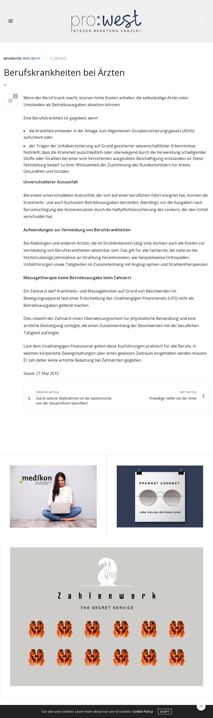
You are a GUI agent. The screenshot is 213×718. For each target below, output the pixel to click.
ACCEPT (165, 712)
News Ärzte (31, 58)
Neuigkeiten (12, 58)
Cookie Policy (142, 712)
